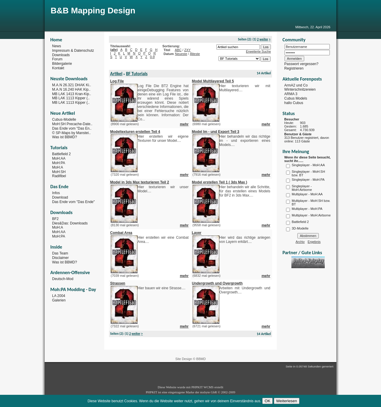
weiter (264, 39)
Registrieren (294, 68)
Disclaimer (60, 258)
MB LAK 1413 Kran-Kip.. (71, 94)
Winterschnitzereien (300, 89)
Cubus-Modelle (64, 119)
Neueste (181, 54)
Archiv (300, 241)
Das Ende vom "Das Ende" (73, 202)
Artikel (116, 73)
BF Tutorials (137, 73)
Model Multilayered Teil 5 (213, 81)
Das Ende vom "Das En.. (71, 128)
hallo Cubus (293, 103)
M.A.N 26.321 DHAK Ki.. (71, 85)
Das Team (60, 253)
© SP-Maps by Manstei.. (71, 133)
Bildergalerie (62, 64)
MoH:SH (58, 171)
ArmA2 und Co (296, 85)
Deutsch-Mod (62, 279)
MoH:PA (58, 163)
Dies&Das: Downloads (70, 223)
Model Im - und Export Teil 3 (215, 132)
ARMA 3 (290, 94)
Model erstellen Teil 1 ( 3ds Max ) (219, 182)
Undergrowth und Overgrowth (217, 283)
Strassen (117, 283)
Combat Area (121, 233)
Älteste (195, 54)
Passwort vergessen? (301, 64)
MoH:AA (58, 158)
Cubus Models (295, 98)
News (56, 46)
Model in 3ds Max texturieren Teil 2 (139, 182)
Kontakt (58, 68)
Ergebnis (314, 241)
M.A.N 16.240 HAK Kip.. (71, 89)
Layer (197, 233)
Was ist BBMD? (64, 137)
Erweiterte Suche (258, 51)
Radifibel (59, 176)
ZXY (187, 50)
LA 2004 (58, 296)
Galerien (58, 300)
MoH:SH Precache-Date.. (72, 124)
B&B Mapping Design (93, 10)
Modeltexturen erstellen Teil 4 (135, 132)
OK (267, 401)
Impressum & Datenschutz (73, 50)
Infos (56, 193)
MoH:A (57, 167)
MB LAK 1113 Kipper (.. (71, 98)
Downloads (61, 55)
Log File (117, 81)
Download (60, 197)
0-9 (152, 57)
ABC (178, 50)
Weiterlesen (286, 401)
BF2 (55, 219)
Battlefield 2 (61, 154)
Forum (57, 59)
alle (114, 49)
